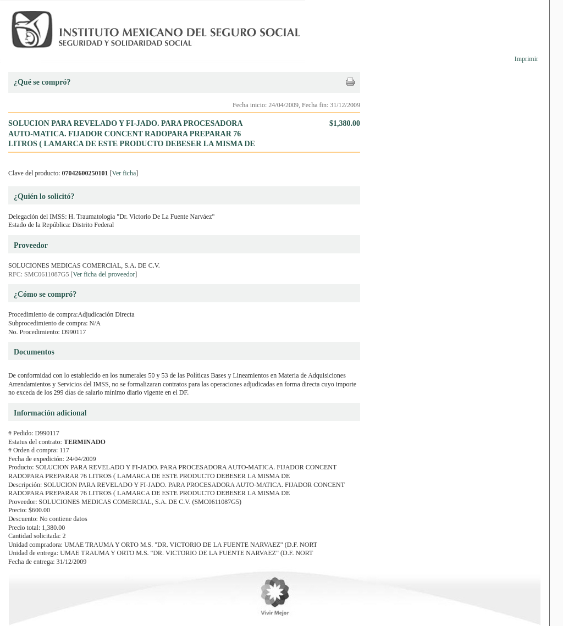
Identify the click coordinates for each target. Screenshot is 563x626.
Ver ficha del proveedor (104, 274)
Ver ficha (124, 173)
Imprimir (526, 59)
